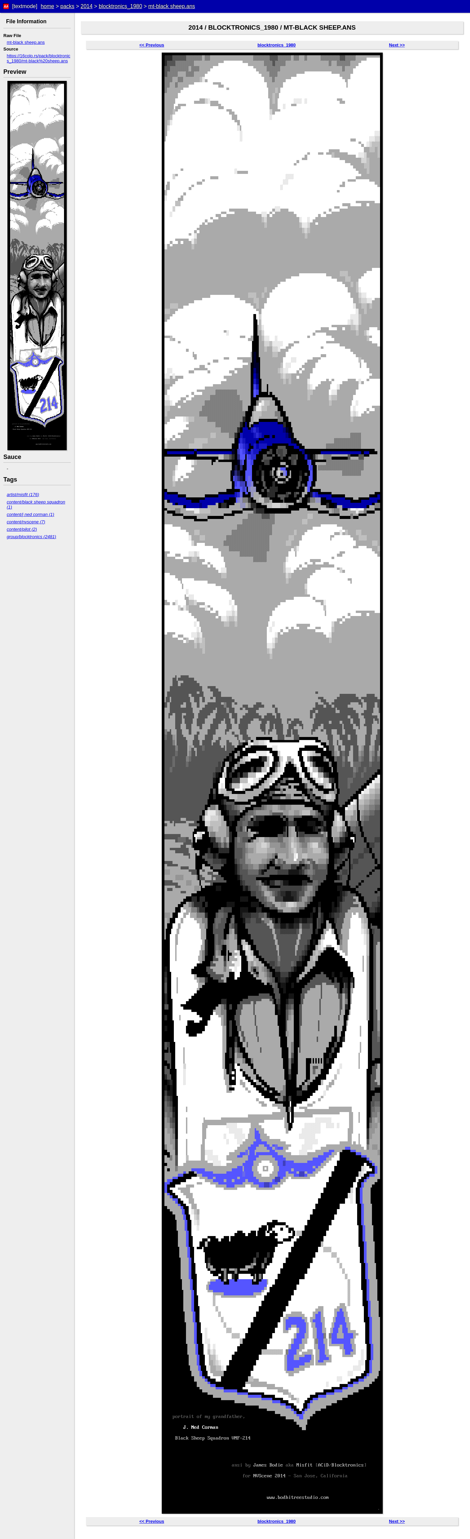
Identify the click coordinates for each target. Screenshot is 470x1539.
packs (67, 6)
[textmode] (24, 6)
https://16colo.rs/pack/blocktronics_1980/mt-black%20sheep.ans (38, 58)
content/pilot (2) (22, 529)
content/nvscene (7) (26, 521)
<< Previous (151, 45)
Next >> (397, 45)
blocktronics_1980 (120, 6)
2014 (87, 6)
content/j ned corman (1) (30, 514)
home (47, 6)
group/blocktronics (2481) (31, 536)
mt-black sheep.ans (171, 6)
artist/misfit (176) (23, 494)
